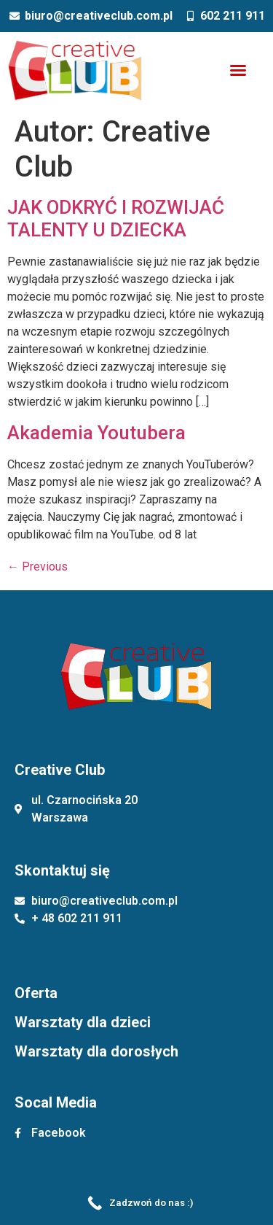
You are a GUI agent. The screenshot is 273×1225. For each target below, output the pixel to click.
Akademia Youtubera (96, 433)
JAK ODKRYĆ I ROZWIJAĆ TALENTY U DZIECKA (115, 218)
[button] (238, 70)
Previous (37, 566)
